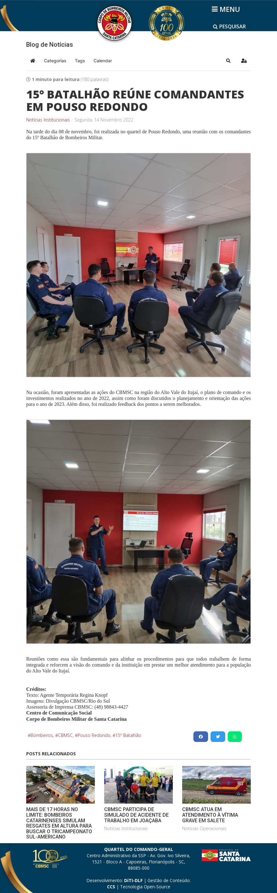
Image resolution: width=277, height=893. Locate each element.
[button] (228, 61)
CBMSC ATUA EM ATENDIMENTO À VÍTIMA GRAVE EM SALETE (210, 814)
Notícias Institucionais (48, 119)
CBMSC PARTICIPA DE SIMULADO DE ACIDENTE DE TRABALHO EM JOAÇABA (136, 814)
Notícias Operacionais (204, 828)
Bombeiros (42, 735)
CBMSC (65, 735)
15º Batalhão (128, 735)
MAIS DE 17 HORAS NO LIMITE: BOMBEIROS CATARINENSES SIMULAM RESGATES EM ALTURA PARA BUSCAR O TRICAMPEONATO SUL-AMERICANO (59, 823)
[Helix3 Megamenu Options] (227, 9)
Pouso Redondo (94, 735)
